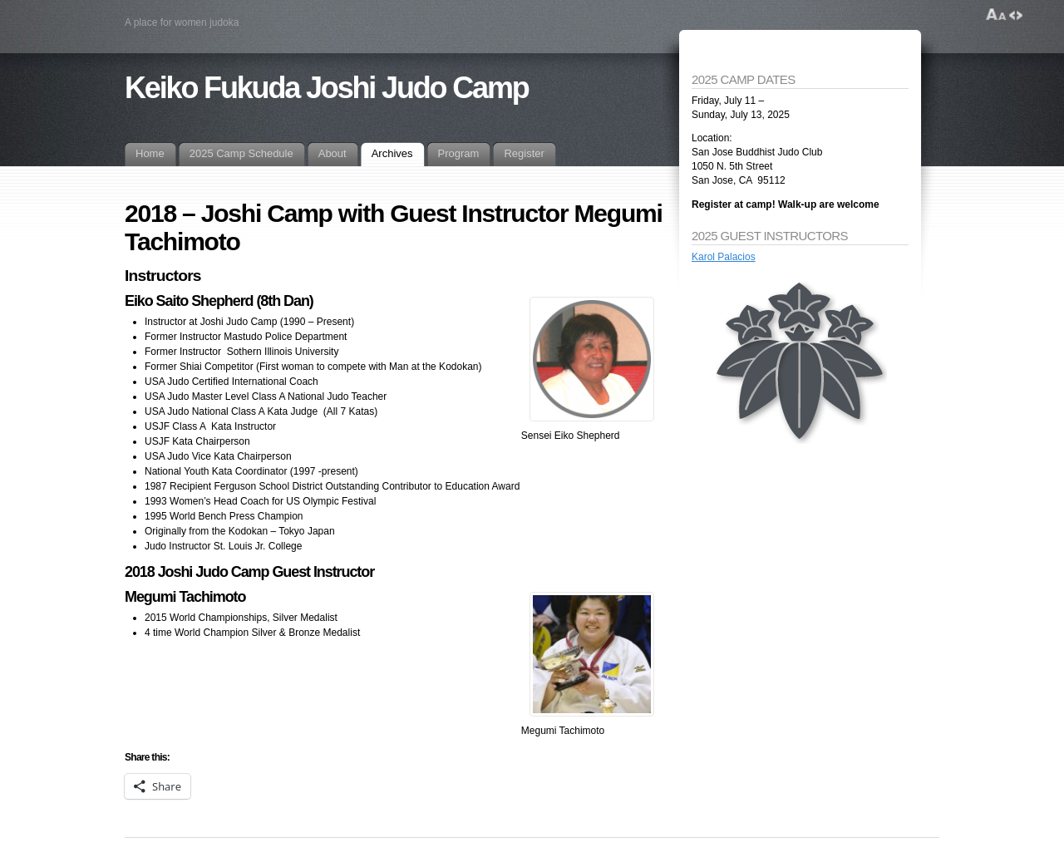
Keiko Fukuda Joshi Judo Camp (327, 88)
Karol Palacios (724, 257)
